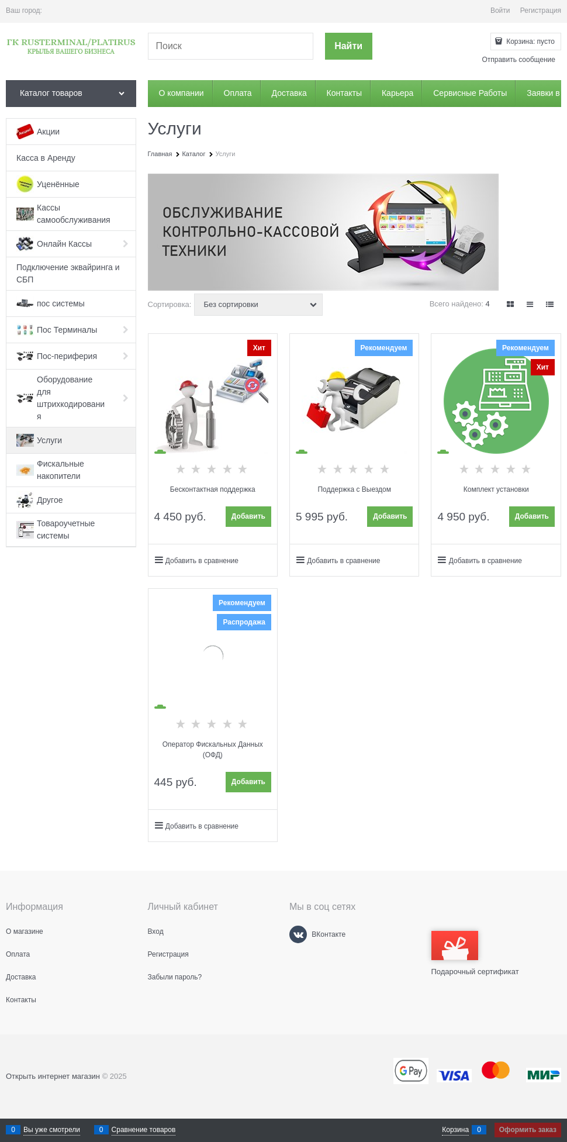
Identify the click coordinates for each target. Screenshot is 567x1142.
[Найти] (348, 46)
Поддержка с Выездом (353, 489)
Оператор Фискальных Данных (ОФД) (213, 749)
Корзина (455, 1129)
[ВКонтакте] (298, 934)
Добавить (248, 516)
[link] (511, 304)
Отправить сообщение (518, 60)
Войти (500, 10)
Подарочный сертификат (475, 953)
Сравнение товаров (144, 1129)
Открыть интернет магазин (53, 1076)
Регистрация (540, 10)
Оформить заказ (527, 1130)
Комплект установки (496, 489)
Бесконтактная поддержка (212, 489)
